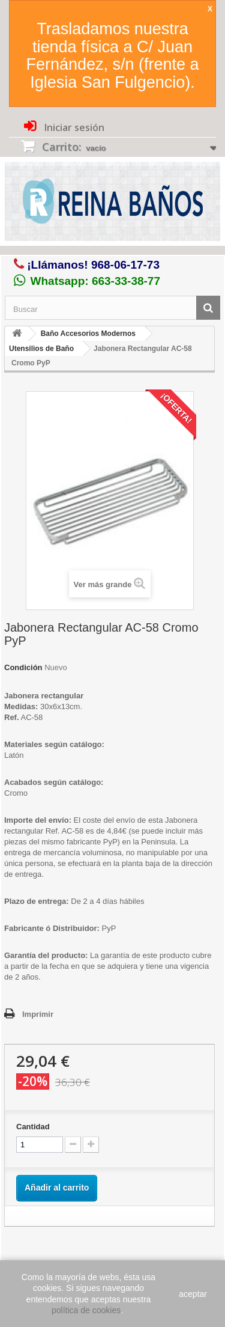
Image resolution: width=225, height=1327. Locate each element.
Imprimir (37, 1014)
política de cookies (86, 1310)
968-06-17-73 (125, 264)
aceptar (193, 1294)
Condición (23, 667)
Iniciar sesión (73, 127)
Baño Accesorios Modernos (88, 333)
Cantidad (33, 1126)
